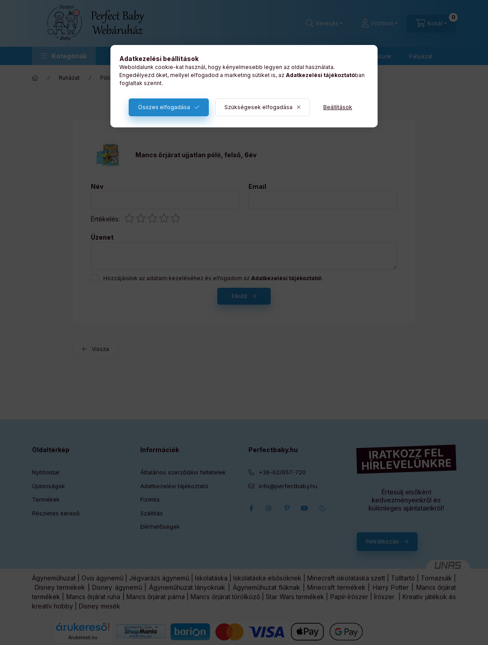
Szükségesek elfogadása (258, 107)
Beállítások (337, 107)
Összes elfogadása (164, 107)
